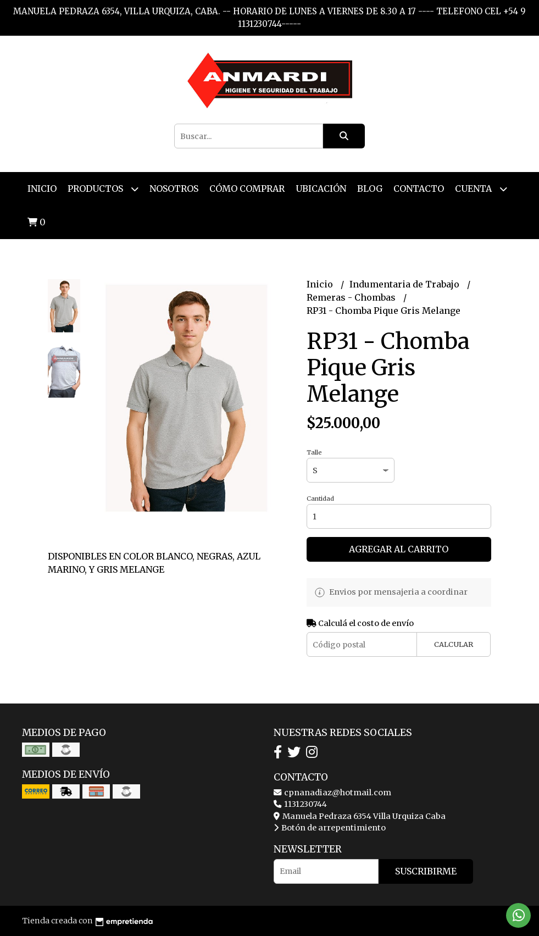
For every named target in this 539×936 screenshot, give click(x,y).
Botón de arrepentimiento (330, 828)
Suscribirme (426, 871)
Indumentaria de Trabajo (405, 284)
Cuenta (481, 189)
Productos (103, 189)
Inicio (42, 188)
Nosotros (173, 188)
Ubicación (321, 188)
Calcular (453, 644)
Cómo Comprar (247, 188)
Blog (369, 188)
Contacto (418, 188)
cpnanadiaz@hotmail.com (332, 792)
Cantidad (320, 498)
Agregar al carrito (398, 549)
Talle (314, 452)
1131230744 (300, 804)
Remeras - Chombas (352, 297)
